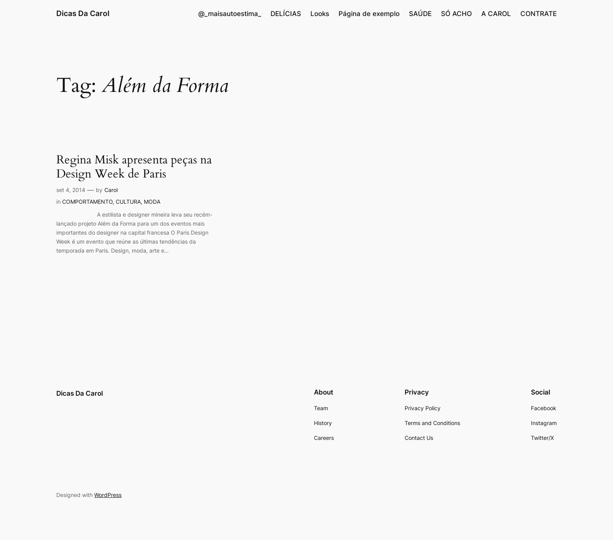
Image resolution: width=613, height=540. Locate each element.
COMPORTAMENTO (87, 201)
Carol (111, 190)
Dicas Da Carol (82, 13)
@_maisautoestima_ (229, 14)
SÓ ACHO (456, 14)
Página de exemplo (369, 14)
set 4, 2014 (70, 190)
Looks (319, 14)
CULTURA (128, 201)
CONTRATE (538, 14)
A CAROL (496, 14)
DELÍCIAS (286, 14)
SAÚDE (420, 14)
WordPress (108, 495)
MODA (152, 201)
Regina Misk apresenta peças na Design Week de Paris (134, 167)
